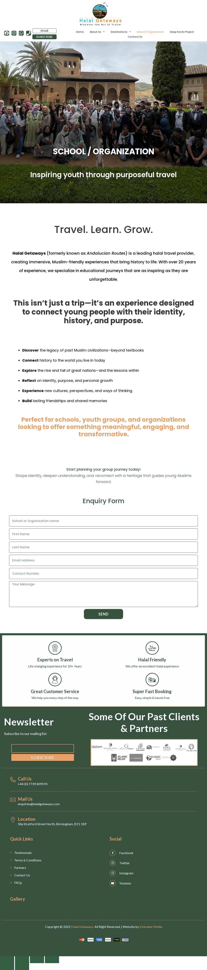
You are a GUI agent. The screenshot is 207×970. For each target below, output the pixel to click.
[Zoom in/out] (52, 959)
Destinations (121, 32)
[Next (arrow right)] (22, 966)
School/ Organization (150, 31)
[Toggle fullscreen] (37, 959)
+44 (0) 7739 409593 (32, 784)
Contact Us (135, 36)
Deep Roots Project (182, 31)
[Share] (22, 959)
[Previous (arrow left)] (7, 966)
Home (80, 31)
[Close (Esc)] (7, 959)
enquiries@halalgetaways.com (39, 804)
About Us (97, 32)
